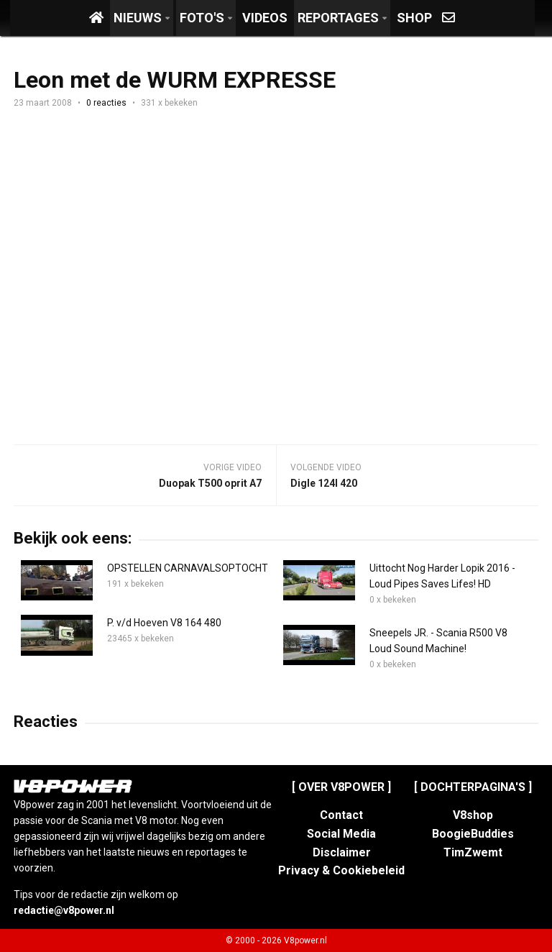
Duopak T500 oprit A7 (210, 483)
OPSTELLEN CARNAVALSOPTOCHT (187, 568)
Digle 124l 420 (323, 483)
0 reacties (106, 103)
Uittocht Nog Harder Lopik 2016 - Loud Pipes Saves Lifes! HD (442, 576)
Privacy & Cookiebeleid (341, 870)
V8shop (473, 815)
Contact (341, 815)
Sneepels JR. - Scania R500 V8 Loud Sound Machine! (438, 640)
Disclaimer (342, 852)
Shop (414, 17)
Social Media (341, 834)
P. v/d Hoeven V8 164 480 (164, 622)
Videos (265, 17)
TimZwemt (472, 852)
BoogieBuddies (473, 834)
